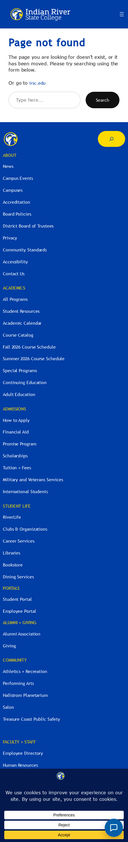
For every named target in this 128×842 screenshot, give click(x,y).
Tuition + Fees (17, 467)
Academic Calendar (22, 323)
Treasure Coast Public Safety (31, 719)
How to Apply (16, 420)
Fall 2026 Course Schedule (29, 347)
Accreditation (16, 202)
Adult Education (19, 394)
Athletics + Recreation (25, 671)
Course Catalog (18, 335)
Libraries (11, 553)
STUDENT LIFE (17, 506)
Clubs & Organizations (25, 529)
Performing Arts (18, 683)
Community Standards (25, 250)
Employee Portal (19, 611)
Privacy (10, 238)
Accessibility (15, 262)
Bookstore (13, 565)
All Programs (15, 299)
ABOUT (9, 155)
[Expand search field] (111, 139)
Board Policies (17, 214)
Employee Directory (23, 753)
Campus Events (18, 178)
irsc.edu (37, 83)
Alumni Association (21, 634)
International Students (25, 491)
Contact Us (13, 273)
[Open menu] (121, 14)
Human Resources (20, 765)
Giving (9, 646)
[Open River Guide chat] (114, 828)
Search (102, 100)
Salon (8, 707)
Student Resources (21, 311)
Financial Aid (16, 432)
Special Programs (20, 370)
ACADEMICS (14, 288)
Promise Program (19, 444)
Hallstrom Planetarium (25, 695)
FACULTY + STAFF (19, 742)
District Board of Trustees (28, 226)
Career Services (18, 541)
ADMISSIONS (14, 409)
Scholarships (15, 456)
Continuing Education (25, 382)
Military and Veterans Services (33, 479)
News (8, 166)
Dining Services (18, 577)
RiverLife (12, 517)
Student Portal (17, 599)
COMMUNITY (15, 660)
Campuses (12, 190)
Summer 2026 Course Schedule (34, 358)
